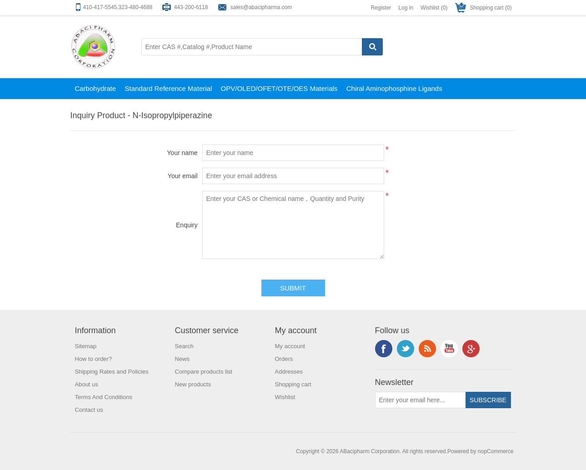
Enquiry (186, 225)
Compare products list (203, 371)
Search (184, 346)
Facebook (383, 348)
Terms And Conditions (103, 397)
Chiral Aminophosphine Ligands (394, 88)
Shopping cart (293, 384)
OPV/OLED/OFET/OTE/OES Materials (279, 88)
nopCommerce (496, 451)
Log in (405, 8)
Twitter (405, 348)
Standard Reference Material (168, 88)
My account (290, 346)
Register (381, 8)
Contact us (89, 409)
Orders (284, 358)
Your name (182, 152)
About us (86, 384)
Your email (183, 176)
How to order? (93, 358)
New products (193, 384)
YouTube (449, 348)
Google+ (471, 348)
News (182, 358)
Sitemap (86, 346)
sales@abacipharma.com (261, 7)
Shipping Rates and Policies (112, 371)
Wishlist (285, 397)
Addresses (289, 371)
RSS (427, 348)
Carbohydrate (95, 88)
